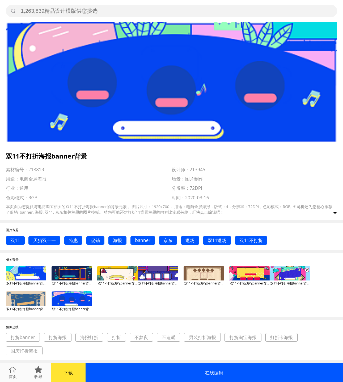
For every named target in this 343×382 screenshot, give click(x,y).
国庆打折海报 (24, 351)
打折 (116, 337)
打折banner (23, 337)
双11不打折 (251, 240)
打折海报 (58, 337)
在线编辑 (214, 373)
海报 (117, 240)
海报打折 (89, 337)
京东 (167, 240)
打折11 (134, 212)
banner (142, 240)
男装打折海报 (202, 337)
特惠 (73, 240)
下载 (68, 373)
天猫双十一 (44, 240)
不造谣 (168, 337)
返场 (189, 240)
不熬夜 (141, 337)
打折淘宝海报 (243, 337)
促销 (95, 240)
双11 (15, 240)
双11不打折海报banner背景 (26, 283)
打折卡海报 (281, 337)
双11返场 (217, 240)
